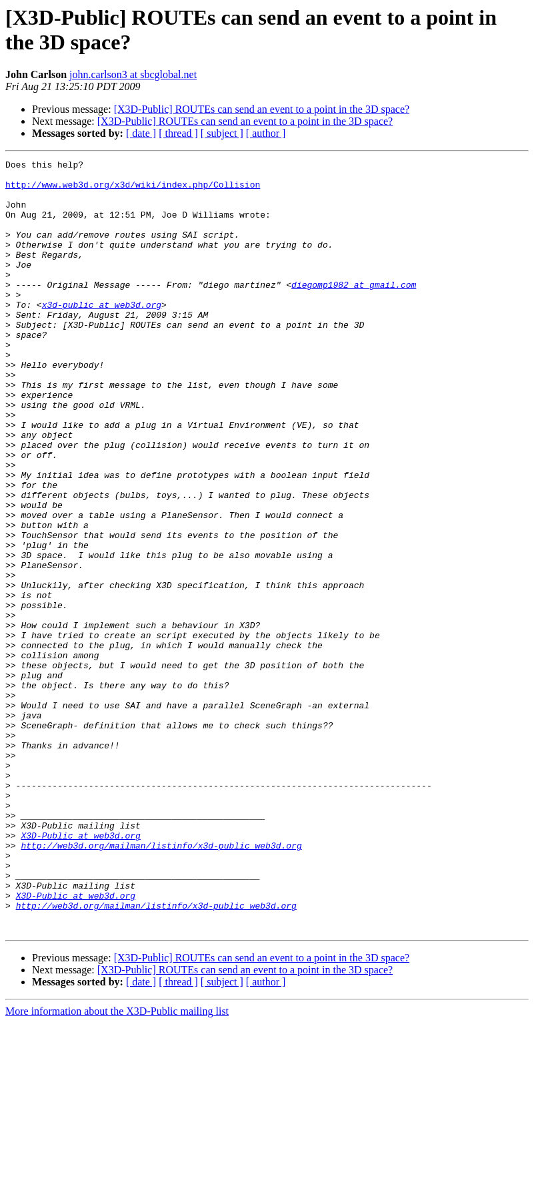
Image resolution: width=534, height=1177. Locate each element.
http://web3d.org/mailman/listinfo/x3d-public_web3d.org (161, 983)
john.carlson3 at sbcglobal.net (133, 74)
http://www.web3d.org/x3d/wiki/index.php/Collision (132, 190)
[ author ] (266, 133)
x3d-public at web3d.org (101, 334)
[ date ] (141, 133)
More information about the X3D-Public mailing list (117, 1165)
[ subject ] (222, 133)
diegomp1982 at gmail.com (353, 310)
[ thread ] (178, 133)
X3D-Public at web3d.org (80, 971)
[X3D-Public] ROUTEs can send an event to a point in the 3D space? (261, 109)
